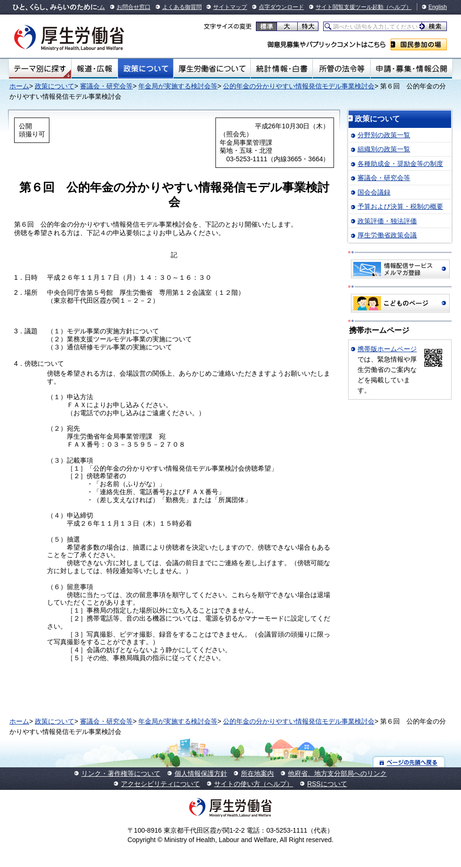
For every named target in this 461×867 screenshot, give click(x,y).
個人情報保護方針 (201, 773)
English (438, 7)
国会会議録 (374, 192)
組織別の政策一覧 (384, 149)
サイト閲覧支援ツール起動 (349, 7)
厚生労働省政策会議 (387, 235)
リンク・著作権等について (120, 773)
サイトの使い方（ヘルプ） (253, 784)
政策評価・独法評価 (387, 221)
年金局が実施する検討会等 (177, 86)
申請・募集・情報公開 (411, 69)
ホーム (19, 86)
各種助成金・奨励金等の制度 (400, 163)
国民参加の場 (418, 44)
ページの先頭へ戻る (409, 762)
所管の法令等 (341, 69)
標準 (266, 26)
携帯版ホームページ (387, 349)
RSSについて (327, 784)
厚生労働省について (212, 69)
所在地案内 (257, 773)
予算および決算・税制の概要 (400, 206)
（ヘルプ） (397, 7)
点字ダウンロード (281, 7)
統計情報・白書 (281, 69)
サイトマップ (230, 7)
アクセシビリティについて (160, 784)
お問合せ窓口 (134, 7)
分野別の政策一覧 (384, 135)
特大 (308, 26)
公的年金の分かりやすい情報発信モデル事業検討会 (298, 86)
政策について (145, 69)
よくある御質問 (182, 7)
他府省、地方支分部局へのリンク (337, 773)
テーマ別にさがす (40, 68)
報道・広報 (95, 69)
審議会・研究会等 (106, 86)
